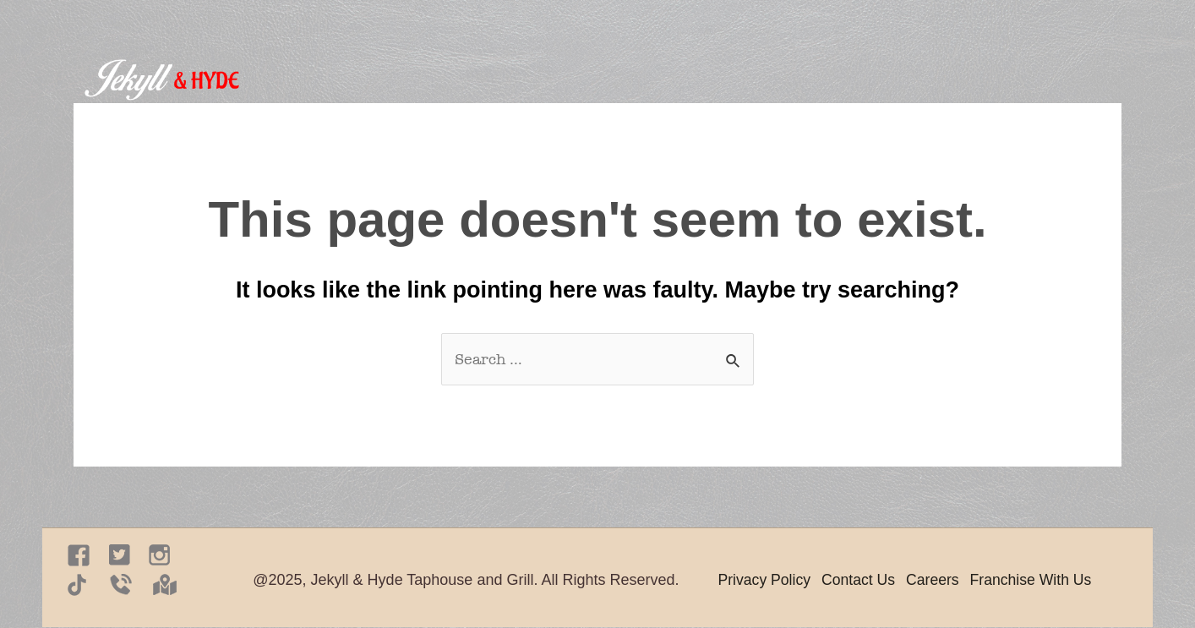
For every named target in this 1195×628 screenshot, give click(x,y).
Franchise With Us (1037, 580)
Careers (937, 580)
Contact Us (861, 580)
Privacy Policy (765, 580)
